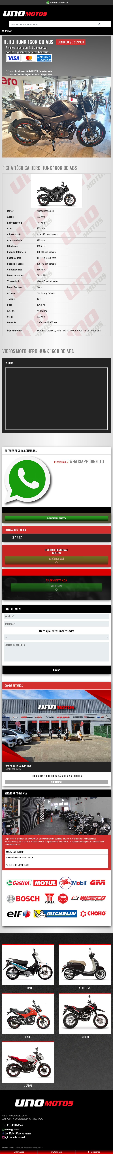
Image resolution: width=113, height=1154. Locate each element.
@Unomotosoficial (15, 1137)
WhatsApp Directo (59, 2)
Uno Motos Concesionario (17, 1133)
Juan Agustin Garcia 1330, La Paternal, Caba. (22, 1118)
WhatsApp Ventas (12, 1129)
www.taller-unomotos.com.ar (20, 857)
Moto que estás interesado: (56, 631)
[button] (10, 116)
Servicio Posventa (16, 793)
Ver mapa (56, 782)
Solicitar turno (14, 852)
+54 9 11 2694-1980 (19, 865)
